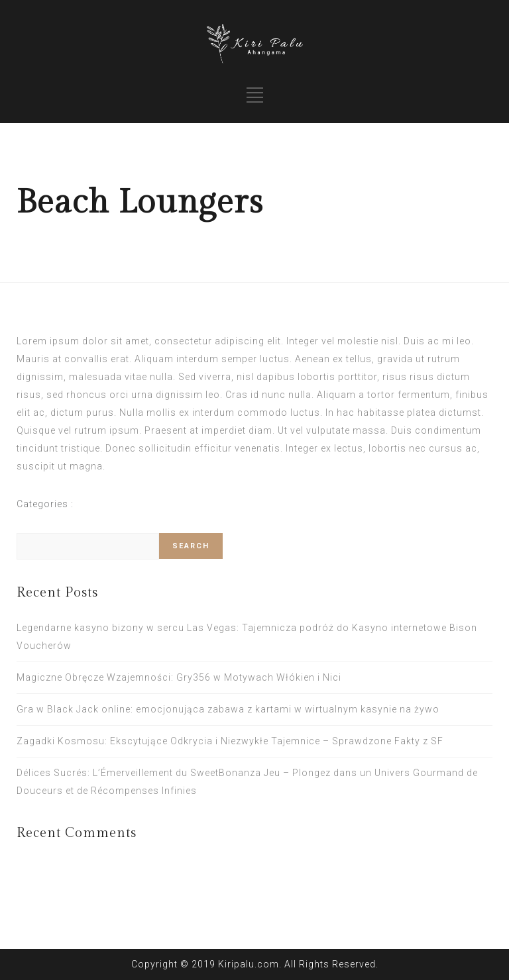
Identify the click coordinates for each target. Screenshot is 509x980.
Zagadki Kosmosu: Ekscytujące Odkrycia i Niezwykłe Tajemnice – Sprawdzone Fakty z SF (230, 741)
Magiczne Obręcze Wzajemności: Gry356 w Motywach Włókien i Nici (179, 677)
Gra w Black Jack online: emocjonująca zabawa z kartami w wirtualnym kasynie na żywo (228, 709)
